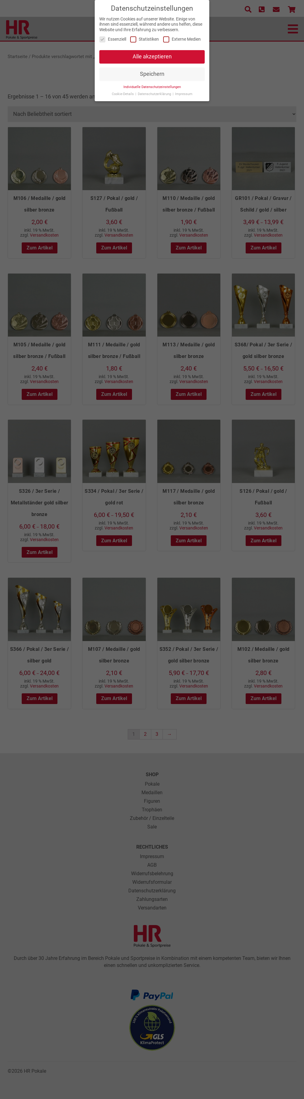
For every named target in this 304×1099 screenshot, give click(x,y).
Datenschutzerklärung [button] (155, 91)
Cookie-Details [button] (123, 91)
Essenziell (112, 36)
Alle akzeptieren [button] (152, 54)
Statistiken (144, 36)
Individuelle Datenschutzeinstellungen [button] (152, 84)
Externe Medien (182, 36)
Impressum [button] (183, 91)
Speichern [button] (152, 71)
